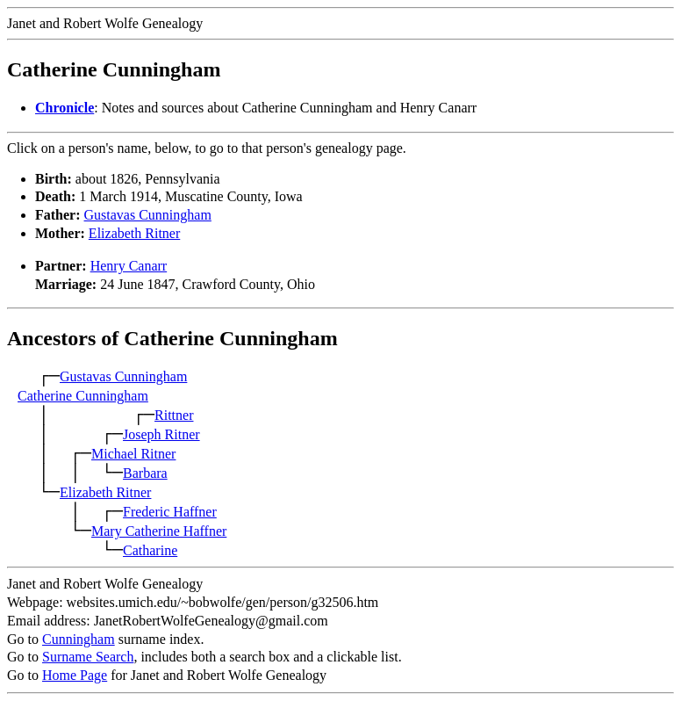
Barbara (145, 473)
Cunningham (78, 639)
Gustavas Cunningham (148, 214)
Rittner (173, 415)
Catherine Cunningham (83, 395)
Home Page (74, 675)
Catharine (150, 550)
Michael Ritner (133, 453)
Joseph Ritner (161, 434)
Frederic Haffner (170, 511)
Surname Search (87, 656)
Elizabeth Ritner (134, 233)
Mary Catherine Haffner (158, 531)
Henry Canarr (129, 265)
